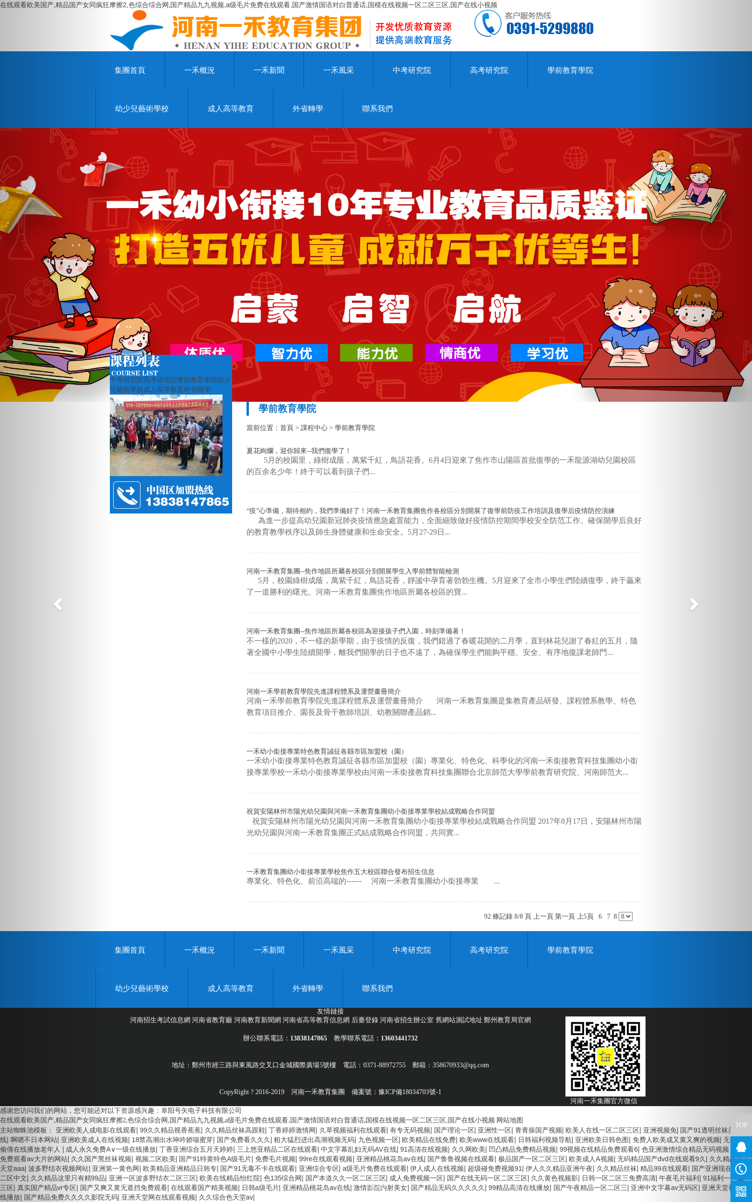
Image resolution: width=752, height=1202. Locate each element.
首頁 (287, 428)
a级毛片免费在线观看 (374, 1168)
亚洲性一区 (494, 1130)
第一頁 (565, 916)
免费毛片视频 (275, 1159)
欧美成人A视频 (591, 1159)
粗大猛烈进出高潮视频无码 (314, 1140)
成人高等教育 (231, 109)
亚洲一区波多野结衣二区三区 (152, 1178)
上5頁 (585, 916)
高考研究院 (489, 70)
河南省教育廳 (213, 1020)
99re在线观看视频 (325, 1159)
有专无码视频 (410, 1130)
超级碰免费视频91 (495, 1168)
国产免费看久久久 (243, 1140)
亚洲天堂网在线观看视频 (158, 1197)
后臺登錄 (366, 1020)
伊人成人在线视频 (437, 1168)
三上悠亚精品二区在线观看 (277, 1149)
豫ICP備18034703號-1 (409, 1092)
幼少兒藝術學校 (142, 109)
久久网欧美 (468, 1149)
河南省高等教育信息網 (317, 1020)
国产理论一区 (454, 1130)
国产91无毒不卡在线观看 (257, 1168)
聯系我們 (377, 109)
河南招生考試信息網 (161, 1020)
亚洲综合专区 (319, 1168)
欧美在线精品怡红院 (230, 1178)
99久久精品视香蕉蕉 (170, 1130)
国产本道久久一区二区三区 (346, 1178)
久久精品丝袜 (617, 1168)
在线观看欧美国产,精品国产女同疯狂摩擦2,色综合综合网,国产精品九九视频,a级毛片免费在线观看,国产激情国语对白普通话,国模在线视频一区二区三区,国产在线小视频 (248, 5)
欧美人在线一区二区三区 (602, 1130)
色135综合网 (283, 1178)
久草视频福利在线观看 (353, 1130)
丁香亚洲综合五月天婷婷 (196, 1149)
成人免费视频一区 (416, 1178)
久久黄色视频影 (554, 1178)
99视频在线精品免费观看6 (599, 1149)
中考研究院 (412, 70)
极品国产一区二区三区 (531, 1159)
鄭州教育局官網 (507, 1020)
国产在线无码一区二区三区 (487, 1178)
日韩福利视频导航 (545, 1140)
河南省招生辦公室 (407, 1020)
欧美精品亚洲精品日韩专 (180, 1168)
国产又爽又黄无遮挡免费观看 (123, 1187)
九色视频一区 (378, 1140)
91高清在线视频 (424, 1149)
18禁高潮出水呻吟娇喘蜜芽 (172, 1140)
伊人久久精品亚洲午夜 (559, 1168)
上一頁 (543, 916)
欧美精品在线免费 (429, 1140)
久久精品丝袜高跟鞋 (235, 1130)
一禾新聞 (269, 70)
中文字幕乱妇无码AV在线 (359, 1149)
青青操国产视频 (538, 1130)
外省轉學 (308, 109)
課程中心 (314, 428)
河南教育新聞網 (258, 1020)
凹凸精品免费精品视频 (522, 1149)
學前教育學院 (570, 70)
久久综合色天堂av (226, 1197)
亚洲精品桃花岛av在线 (390, 1159)
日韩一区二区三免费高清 (619, 1178)
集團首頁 (130, 70)
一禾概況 (199, 70)
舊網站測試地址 (459, 1020)
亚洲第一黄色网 (115, 1168)
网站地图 (509, 1120)
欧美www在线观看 (486, 1140)
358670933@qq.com (461, 1065)
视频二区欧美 (155, 1159)
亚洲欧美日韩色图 (602, 1140)
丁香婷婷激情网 (292, 1130)
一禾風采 (338, 70)
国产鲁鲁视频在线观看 (460, 1159)
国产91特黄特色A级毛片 (215, 1159)
